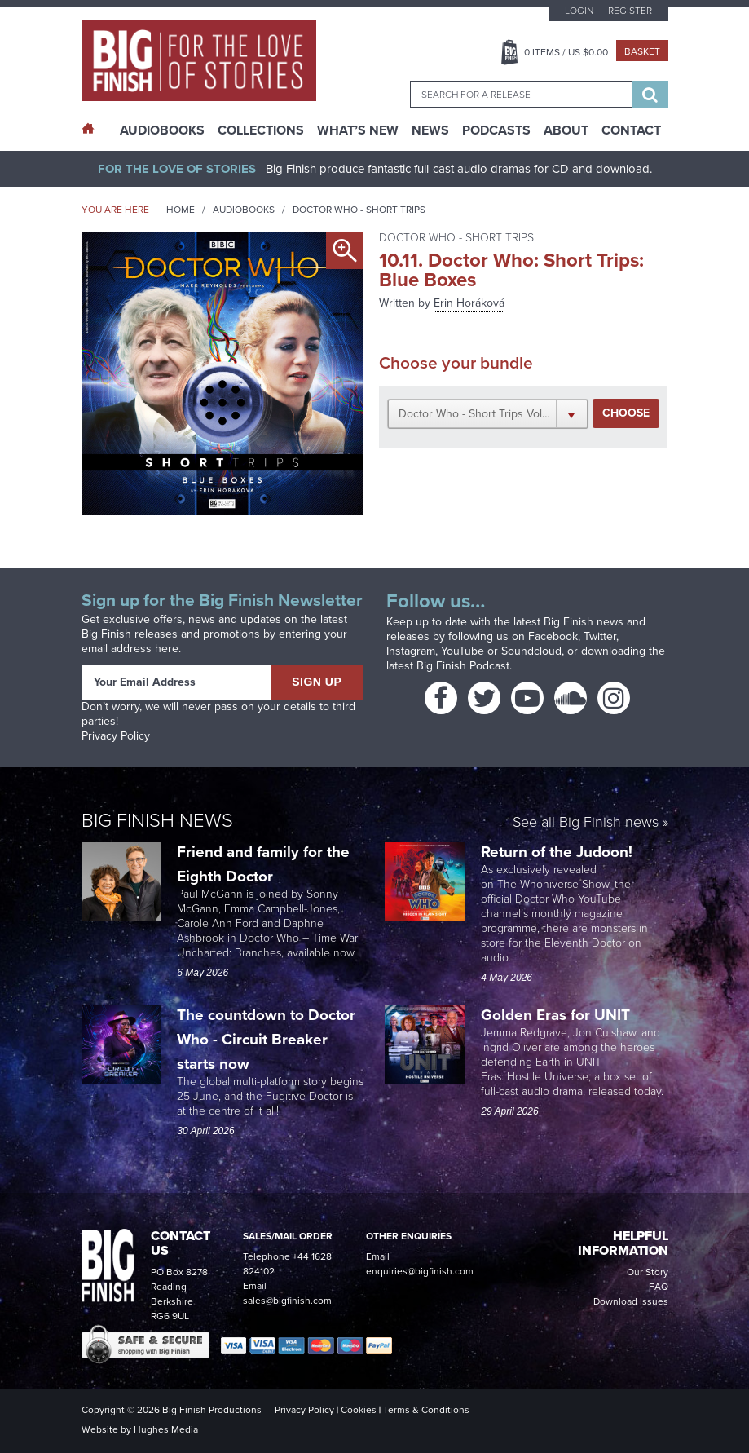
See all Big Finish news (586, 823)
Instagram (410, 651)
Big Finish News (157, 820)
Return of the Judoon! (559, 851)
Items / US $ (566, 52)
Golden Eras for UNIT (557, 1015)
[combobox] (521, 94)
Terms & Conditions (426, 1409)
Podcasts (496, 130)
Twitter (600, 636)
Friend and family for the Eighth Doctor (263, 864)
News (430, 130)
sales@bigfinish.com (287, 1300)
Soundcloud (531, 651)
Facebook (553, 636)
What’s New (358, 130)
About (566, 130)
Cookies (359, 1409)
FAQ (658, 1286)
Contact (631, 130)
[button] (487, 413)
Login (579, 10)
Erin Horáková (469, 302)
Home (180, 209)
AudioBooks (162, 130)
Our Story (647, 1272)
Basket (642, 51)
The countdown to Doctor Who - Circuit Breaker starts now (266, 1039)
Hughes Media (166, 1429)
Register (630, 10)
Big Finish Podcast (462, 665)
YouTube (462, 651)
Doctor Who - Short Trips (359, 209)
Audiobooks (244, 209)
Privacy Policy (116, 735)
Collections (261, 130)
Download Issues (630, 1301)
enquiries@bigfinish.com (420, 1271)
